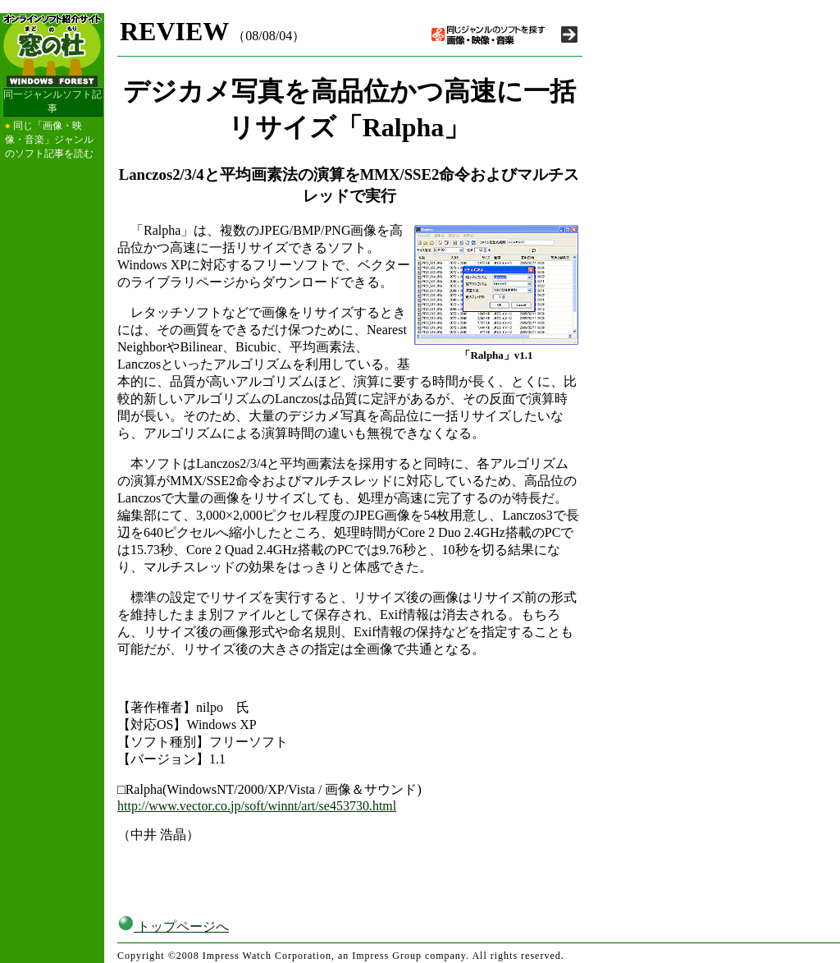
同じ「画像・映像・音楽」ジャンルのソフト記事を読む (49, 139)
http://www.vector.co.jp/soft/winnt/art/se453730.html (256, 806)
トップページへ (173, 926)
